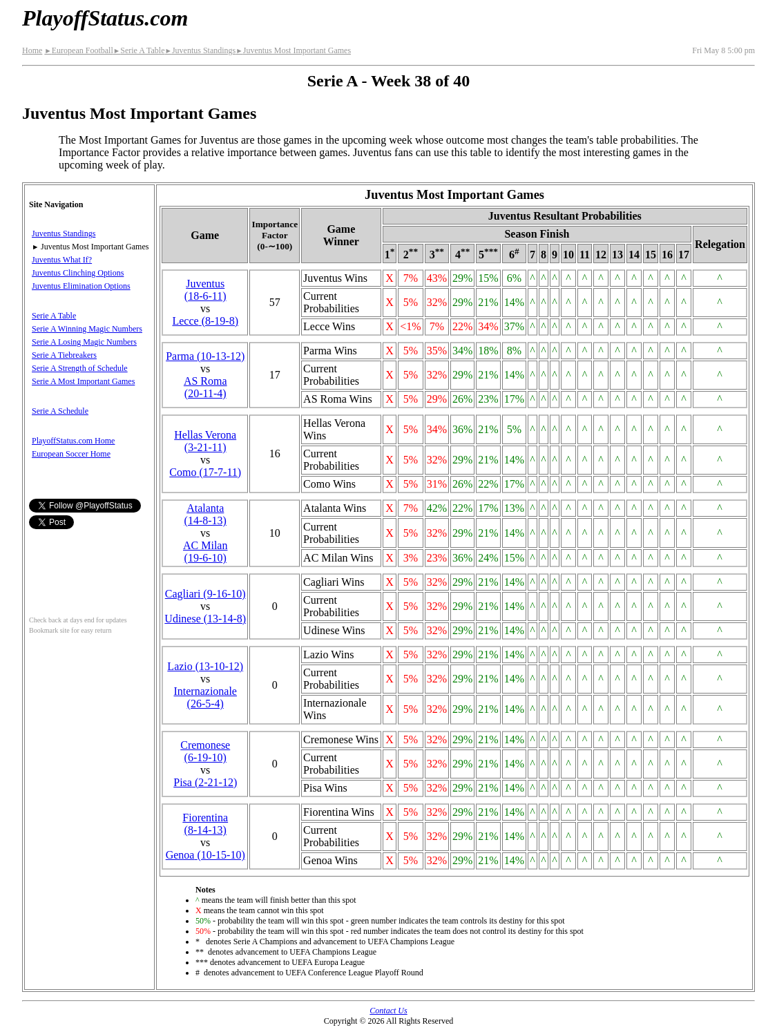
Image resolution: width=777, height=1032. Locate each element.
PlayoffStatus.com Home (73, 441)
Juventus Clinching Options (78, 273)
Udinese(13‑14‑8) (205, 618)
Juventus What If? (62, 260)
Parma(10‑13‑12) (205, 356)
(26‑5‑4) (205, 697)
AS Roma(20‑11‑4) (205, 387)
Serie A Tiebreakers (64, 355)
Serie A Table (139, 50)
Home (32, 50)
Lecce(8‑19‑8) (205, 321)
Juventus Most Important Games (293, 50)
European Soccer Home (71, 454)
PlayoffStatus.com (105, 18)
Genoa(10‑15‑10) (205, 855)
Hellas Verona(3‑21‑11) (205, 441)
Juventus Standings (200, 50)
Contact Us (388, 1010)
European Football (78, 50)
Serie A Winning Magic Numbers (87, 329)
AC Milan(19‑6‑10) (205, 551)
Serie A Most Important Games (83, 381)
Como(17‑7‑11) (205, 472)
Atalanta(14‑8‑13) (205, 514)
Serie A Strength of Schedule (80, 368)
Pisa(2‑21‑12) (205, 782)
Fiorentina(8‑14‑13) (205, 824)
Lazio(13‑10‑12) (205, 666)
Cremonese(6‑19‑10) (205, 751)
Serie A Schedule (60, 411)
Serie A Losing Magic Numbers (84, 342)
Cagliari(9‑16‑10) (205, 594)
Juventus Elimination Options (81, 286)
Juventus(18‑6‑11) (205, 290)
